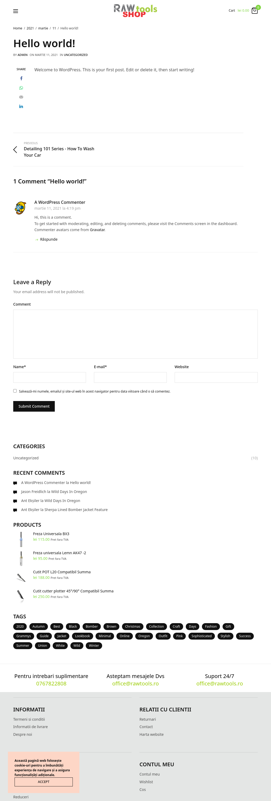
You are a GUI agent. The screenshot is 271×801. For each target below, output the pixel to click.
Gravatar (97, 229)
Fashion (211, 626)
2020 (20, 626)
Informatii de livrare (30, 726)
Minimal (105, 636)
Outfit (163, 636)
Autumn (38, 626)
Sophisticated (202, 636)
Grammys (23, 636)
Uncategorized (76, 55)
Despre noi (22, 734)
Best (56, 626)
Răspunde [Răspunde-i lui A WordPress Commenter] (45, 239)
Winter (94, 645)
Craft (176, 626)
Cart (232, 10)
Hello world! (80, 482)
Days (192, 626)
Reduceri (21, 796)
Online (124, 636)
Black (73, 626)
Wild (77, 645)
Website (182, 366)
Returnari (147, 719)
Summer (22, 645)
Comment (22, 304)
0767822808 (51, 683)
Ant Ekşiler (30, 500)
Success (245, 636)
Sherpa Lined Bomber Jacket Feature (76, 509)
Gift (228, 626)
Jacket (61, 636)
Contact (146, 726)
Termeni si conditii (29, 719)
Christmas (132, 626)
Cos (142, 789)
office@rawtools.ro (135, 683)
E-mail (100, 366)
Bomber (92, 626)
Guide (44, 636)
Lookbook (82, 636)
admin (22, 55)
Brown (111, 626)
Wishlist (146, 781)
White (60, 645)
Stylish (225, 636)
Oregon (144, 636)
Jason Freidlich (33, 491)
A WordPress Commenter (59, 202)
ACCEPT (43, 782)
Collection (156, 626)
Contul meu (149, 774)
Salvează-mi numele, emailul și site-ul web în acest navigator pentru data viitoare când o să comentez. (94, 391)
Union (42, 645)
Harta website (151, 734)
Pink (179, 636)
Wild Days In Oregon (69, 491)
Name (19, 366)
